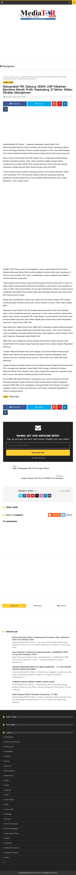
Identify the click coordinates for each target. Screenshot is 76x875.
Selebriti (8, 790)
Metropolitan (10, 771)
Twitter (39, 103)
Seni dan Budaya (11, 824)
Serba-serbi (13, 77)
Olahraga (8, 814)
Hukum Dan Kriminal (12, 742)
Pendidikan (9, 751)
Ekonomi (8, 819)
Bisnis (7, 780)
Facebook (15, 103)
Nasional (8, 766)
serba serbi (9, 809)
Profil (6, 795)
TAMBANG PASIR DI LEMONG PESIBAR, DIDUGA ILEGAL (33, 682)
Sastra (7, 857)
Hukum (7, 761)
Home (5, 77)
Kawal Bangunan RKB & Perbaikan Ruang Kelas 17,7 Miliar (35, 694)
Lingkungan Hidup (12, 833)
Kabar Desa (9, 775)
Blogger (56, 515)
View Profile (64, 491)
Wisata (7, 838)
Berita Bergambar (11, 828)
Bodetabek (9, 737)
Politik (7, 785)
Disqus (69, 515)
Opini (7, 804)
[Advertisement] (39, 40)
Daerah (7, 756)
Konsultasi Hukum (11, 853)
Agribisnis (8, 843)
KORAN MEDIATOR (25, 873)
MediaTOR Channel (12, 848)
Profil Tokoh (9, 800)
